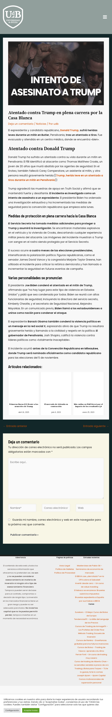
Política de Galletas (65, 570)
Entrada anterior (15, 427)
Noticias (41, 125)
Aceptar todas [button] (31, 710)
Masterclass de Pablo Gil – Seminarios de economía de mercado (89, 570)
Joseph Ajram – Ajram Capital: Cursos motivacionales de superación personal (91, 680)
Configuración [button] (12, 710)
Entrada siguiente (96, 427)
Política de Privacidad (64, 574)
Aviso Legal (64, 567)
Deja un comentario (20, 125)
